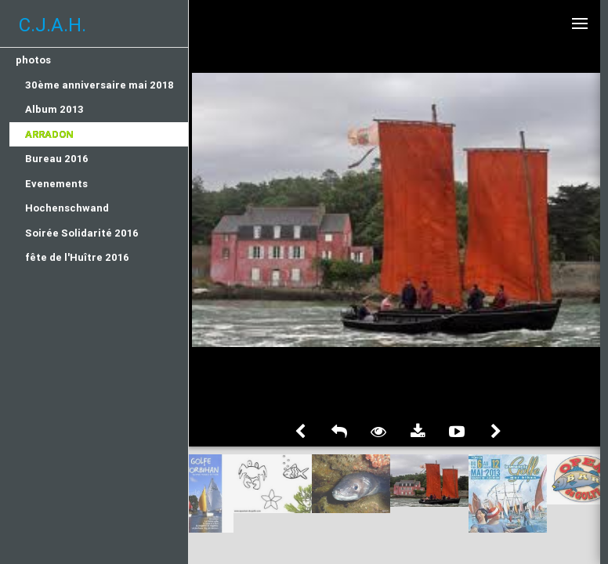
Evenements (56, 183)
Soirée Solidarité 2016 (82, 233)
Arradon (49, 134)
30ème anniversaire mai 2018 (99, 85)
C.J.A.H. (52, 24)
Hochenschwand (67, 208)
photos (33, 60)
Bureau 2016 (57, 158)
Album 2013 (54, 109)
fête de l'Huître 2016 (77, 257)
